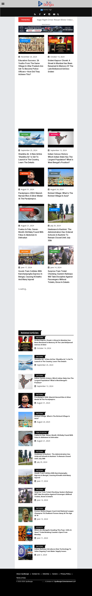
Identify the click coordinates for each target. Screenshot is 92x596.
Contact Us (36, 574)
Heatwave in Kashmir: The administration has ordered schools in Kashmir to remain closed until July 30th (60, 235)
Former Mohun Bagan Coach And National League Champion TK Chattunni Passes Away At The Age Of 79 (54, 513)
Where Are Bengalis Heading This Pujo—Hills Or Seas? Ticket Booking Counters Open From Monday (53, 532)
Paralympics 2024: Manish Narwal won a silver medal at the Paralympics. (30, 196)
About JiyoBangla (22, 574)
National (24, 41)
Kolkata (39, 527)
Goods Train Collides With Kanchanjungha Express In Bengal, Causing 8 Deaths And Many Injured (52, 475)
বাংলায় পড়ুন (46, 10)
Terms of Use (21, 578)
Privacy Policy (66, 574)
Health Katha (26, 210)
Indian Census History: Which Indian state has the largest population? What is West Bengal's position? (54, 380)
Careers (55, 574)
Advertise (46, 574)
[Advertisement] (46, 102)
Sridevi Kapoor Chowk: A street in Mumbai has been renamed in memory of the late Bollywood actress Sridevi (60, 66)
